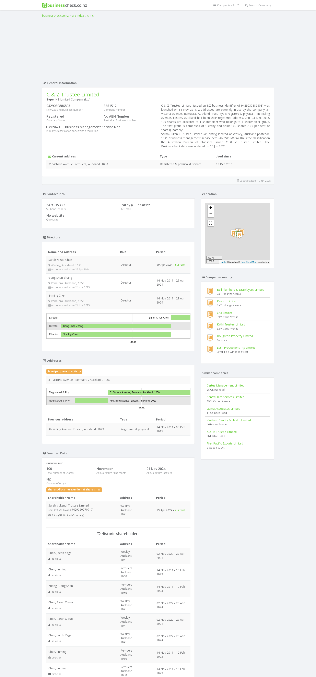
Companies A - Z (226, 5)
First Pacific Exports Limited (225, 443)
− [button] (210, 214)
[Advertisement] (158, 48)
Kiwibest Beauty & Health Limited (229, 420)
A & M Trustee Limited (222, 432)
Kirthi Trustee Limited (231, 324)
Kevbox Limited (227, 301)
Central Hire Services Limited (225, 397)
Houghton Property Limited (235, 336)
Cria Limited (225, 313)
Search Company (258, 5)
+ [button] (210, 208)
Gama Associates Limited (223, 409)
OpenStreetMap (248, 262)
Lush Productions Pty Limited (236, 347)
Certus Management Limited (225, 385)
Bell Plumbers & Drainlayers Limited (240, 290)
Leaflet (223, 262)
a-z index (78, 15)
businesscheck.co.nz (55, 15)
